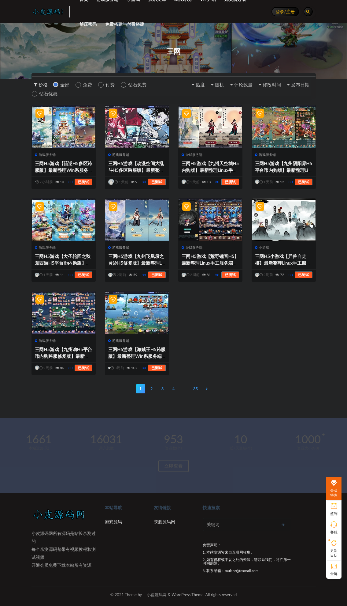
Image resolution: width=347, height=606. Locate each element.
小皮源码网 (157, 594)
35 (195, 388)
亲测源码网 (164, 521)
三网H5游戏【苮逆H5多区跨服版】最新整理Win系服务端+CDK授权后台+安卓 (63, 170)
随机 (219, 84)
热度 (200, 84)
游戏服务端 (45, 155)
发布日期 (300, 84)
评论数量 (243, 84)
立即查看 (173, 465)
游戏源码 (113, 521)
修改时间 (272, 84)
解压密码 (88, 24)
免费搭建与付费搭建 (124, 24)
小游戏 (262, 247)
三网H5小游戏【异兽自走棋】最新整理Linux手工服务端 (283, 262)
